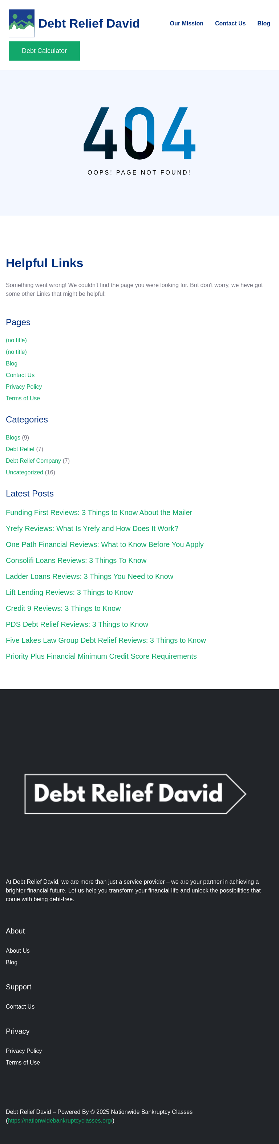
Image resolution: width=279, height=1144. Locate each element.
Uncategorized (24, 472)
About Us (18, 951)
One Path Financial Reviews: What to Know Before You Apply (105, 544)
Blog (11, 363)
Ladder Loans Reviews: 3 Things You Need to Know (89, 576)
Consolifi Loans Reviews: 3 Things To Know (76, 560)
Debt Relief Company (33, 461)
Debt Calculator (44, 50)
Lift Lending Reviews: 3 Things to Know (69, 592)
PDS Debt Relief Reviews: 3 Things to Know (77, 624)
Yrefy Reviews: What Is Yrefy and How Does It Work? (92, 528)
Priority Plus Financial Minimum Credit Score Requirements (101, 656)
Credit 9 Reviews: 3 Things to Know (63, 608)
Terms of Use (23, 398)
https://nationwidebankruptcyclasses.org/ (60, 1121)
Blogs (13, 437)
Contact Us (20, 375)
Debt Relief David (89, 23)
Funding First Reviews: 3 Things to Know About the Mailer (99, 512)
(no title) (16, 340)
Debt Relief (20, 449)
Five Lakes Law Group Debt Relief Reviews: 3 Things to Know (106, 640)
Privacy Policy (24, 387)
